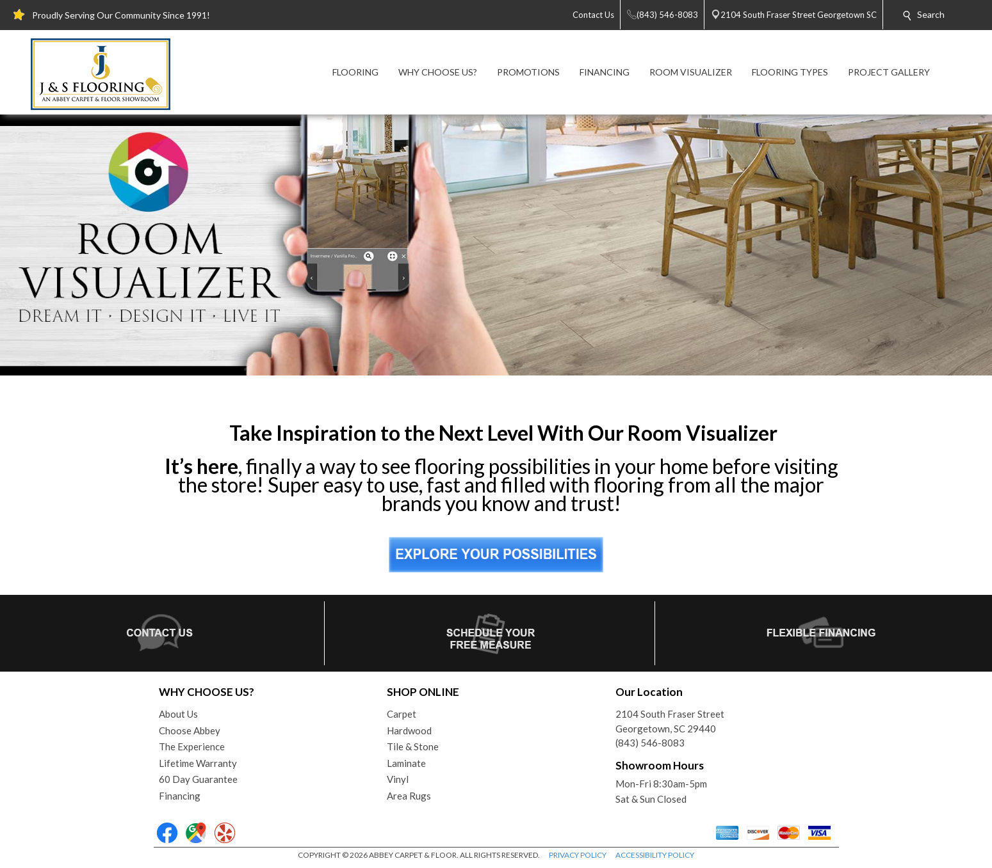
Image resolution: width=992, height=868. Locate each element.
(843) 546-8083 (650, 742)
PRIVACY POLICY (577, 855)
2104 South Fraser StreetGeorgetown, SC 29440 (669, 721)
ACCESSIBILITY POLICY (654, 855)
